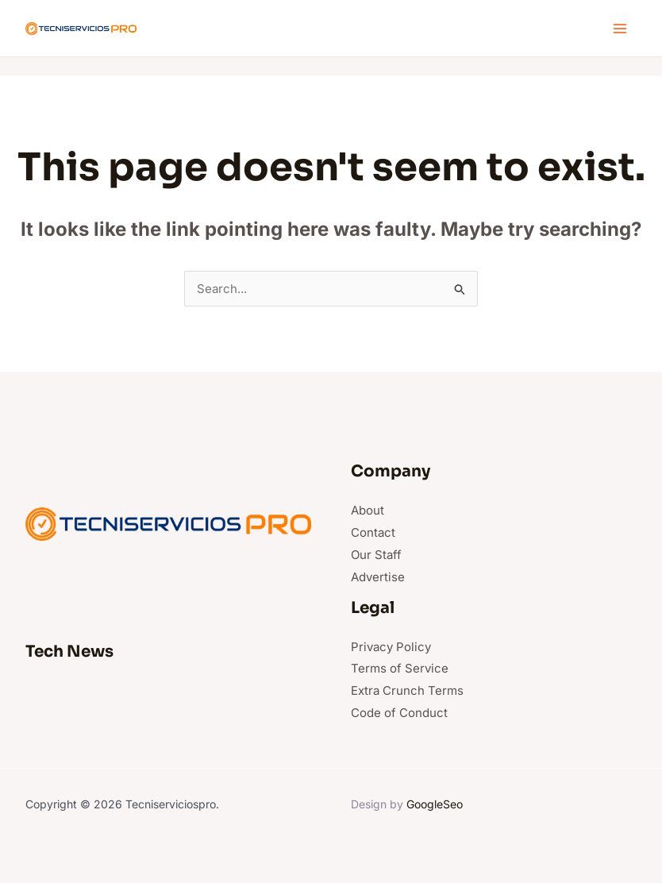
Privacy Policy (391, 646)
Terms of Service (399, 668)
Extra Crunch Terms (407, 690)
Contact (373, 532)
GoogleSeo (434, 804)
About (367, 510)
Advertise (378, 576)
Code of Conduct (399, 712)
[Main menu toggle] (620, 28)
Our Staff (376, 554)
